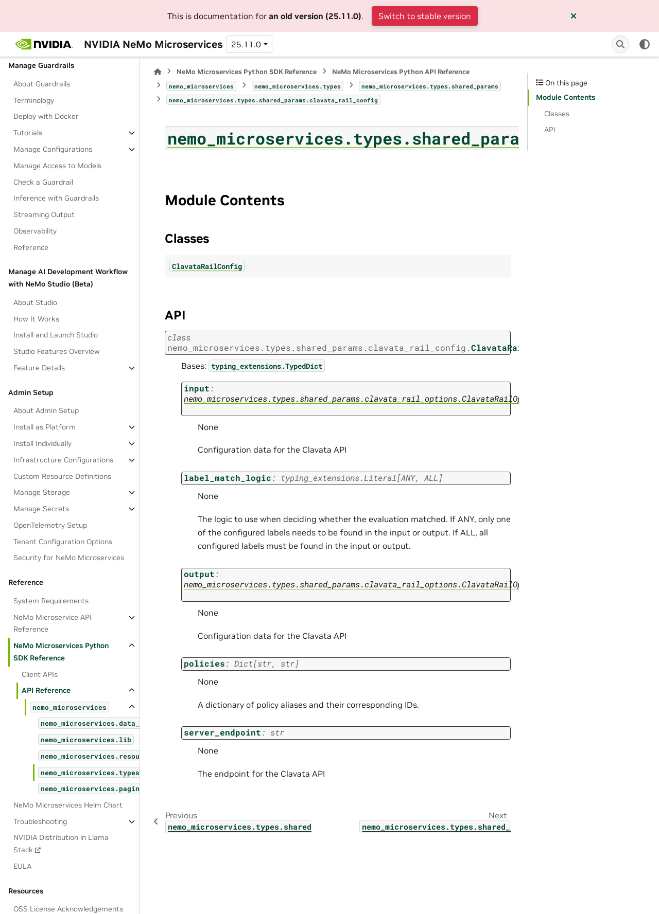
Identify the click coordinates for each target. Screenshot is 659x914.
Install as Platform (44, 427)
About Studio (35, 302)
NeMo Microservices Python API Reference (401, 71)
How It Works (36, 319)
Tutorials (27, 132)
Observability (35, 231)
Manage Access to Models (57, 165)
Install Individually (42, 443)
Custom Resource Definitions (62, 476)
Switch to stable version (424, 16)
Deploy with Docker (46, 116)
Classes (556, 113)
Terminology (33, 100)
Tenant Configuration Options (62, 541)
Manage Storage (41, 492)
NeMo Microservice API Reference (52, 623)
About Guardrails (41, 83)
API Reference (46, 690)
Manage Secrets (41, 508)
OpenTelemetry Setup (50, 525)
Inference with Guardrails (56, 198)
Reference (30, 247)
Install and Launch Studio (55, 334)
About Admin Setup (46, 410)
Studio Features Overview (56, 351)
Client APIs (40, 674)
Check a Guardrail (43, 182)
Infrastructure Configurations (63, 459)
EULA (22, 866)
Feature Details (39, 367)
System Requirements (51, 600)
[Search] (620, 44)
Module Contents (565, 97)
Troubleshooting (40, 821)
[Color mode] (644, 44)
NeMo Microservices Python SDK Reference (61, 651)
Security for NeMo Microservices (68, 557)
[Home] (157, 71)
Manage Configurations (52, 149)
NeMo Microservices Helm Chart (68, 805)
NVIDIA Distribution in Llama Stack (61, 843)
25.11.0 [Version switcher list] (246, 44)
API (550, 129)
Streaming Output (44, 214)
